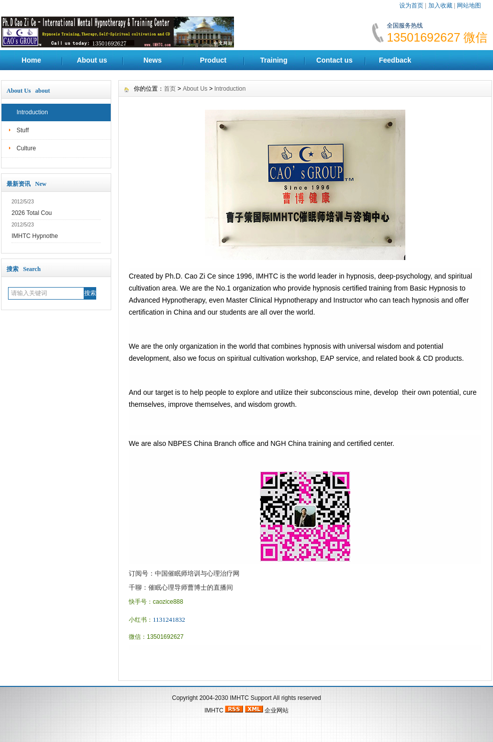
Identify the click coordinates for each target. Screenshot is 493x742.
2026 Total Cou (32, 212)
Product (213, 60)
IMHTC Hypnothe (35, 235)
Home (31, 60)
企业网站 (277, 710)
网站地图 (469, 5)
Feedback (395, 60)
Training (273, 60)
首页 (170, 88)
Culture (26, 148)
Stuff (23, 130)
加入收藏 (440, 5)
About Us (195, 88)
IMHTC (239, 697)
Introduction (32, 112)
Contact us (334, 60)
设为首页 (411, 5)
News (152, 60)
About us (92, 60)
